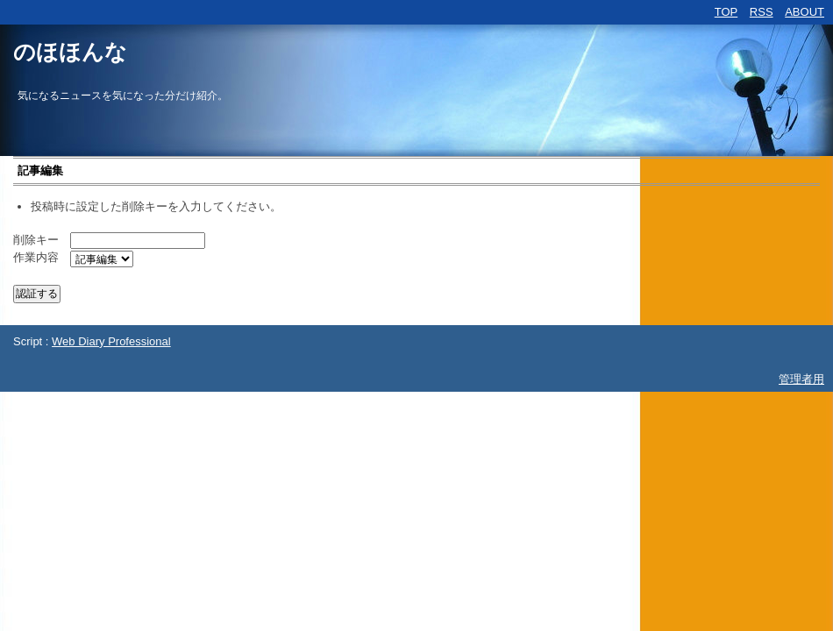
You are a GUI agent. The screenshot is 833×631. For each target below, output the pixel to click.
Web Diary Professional (111, 341)
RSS (761, 11)
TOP (726, 11)
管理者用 (801, 379)
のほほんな (70, 51)
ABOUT (804, 11)
